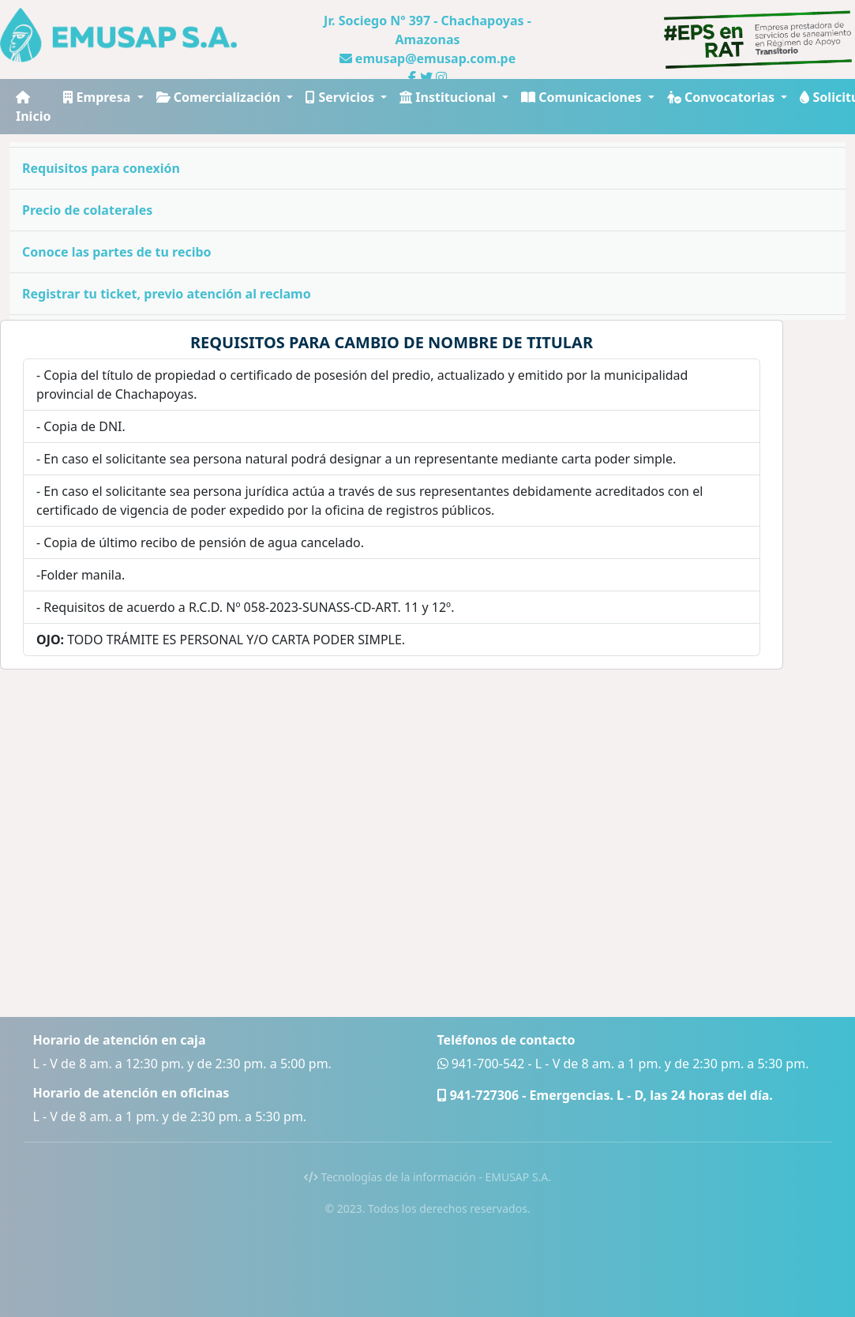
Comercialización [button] (220, 97)
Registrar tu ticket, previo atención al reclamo (166, 293)
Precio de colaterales (87, 210)
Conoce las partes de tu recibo (117, 252)
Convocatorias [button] (722, 97)
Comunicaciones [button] (583, 97)
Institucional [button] (449, 97)
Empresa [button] (98, 97)
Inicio (33, 108)
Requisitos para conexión (101, 168)
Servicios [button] (341, 97)
